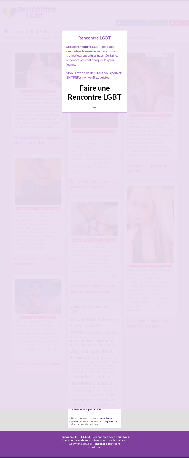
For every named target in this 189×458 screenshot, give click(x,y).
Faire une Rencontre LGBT (95, 92)
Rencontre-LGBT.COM (75, 437)
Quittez (95, 107)
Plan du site (94, 447)
